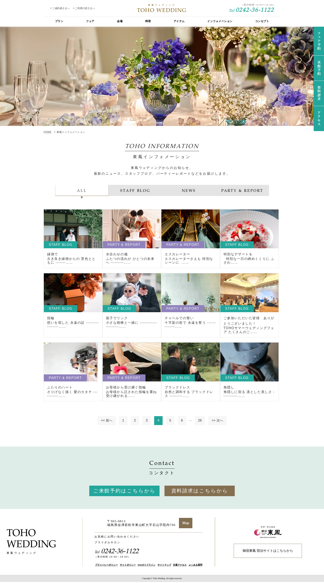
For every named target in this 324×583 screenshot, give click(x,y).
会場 (120, 21)
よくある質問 (195, 565)
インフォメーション (219, 21)
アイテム (179, 21)
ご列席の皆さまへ (85, 8)
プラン (59, 21)
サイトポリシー (128, 565)
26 (200, 421)
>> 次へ (217, 421)
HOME (47, 132)
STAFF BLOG (135, 190)
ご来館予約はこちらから (124, 491)
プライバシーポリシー (106, 565)
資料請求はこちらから (199, 491)
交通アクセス (180, 565)
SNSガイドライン (146, 565)
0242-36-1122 (251, 9)
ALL (81, 190)
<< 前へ (106, 421)
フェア (90, 21)
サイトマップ (164, 565)
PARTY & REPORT (242, 190)
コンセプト (262, 21)
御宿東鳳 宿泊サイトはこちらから (268, 551)
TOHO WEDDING (162, 8)
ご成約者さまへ (61, 8)
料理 (148, 21)
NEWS (189, 190)
